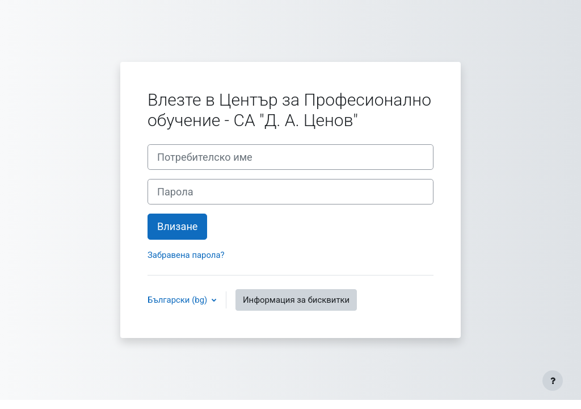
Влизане (177, 226)
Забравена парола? (186, 255)
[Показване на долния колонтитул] (552, 380)
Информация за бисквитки (296, 300)
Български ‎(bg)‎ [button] (178, 300)
